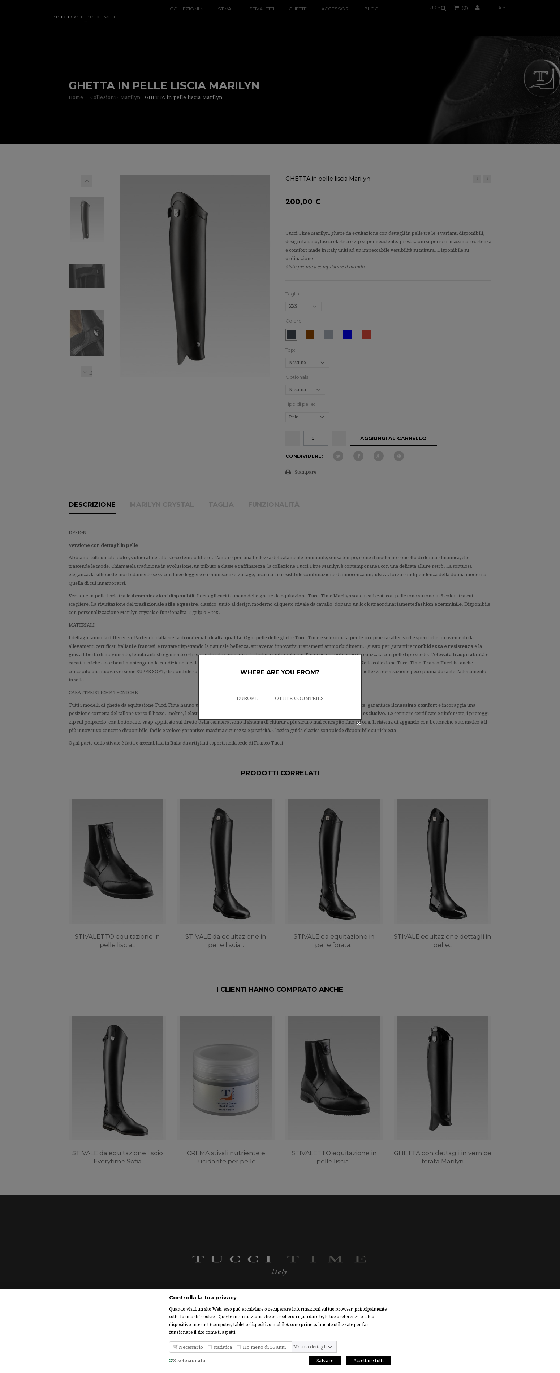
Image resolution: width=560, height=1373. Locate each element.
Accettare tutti (368, 1361)
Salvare (324, 1361)
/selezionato (187, 1361)
